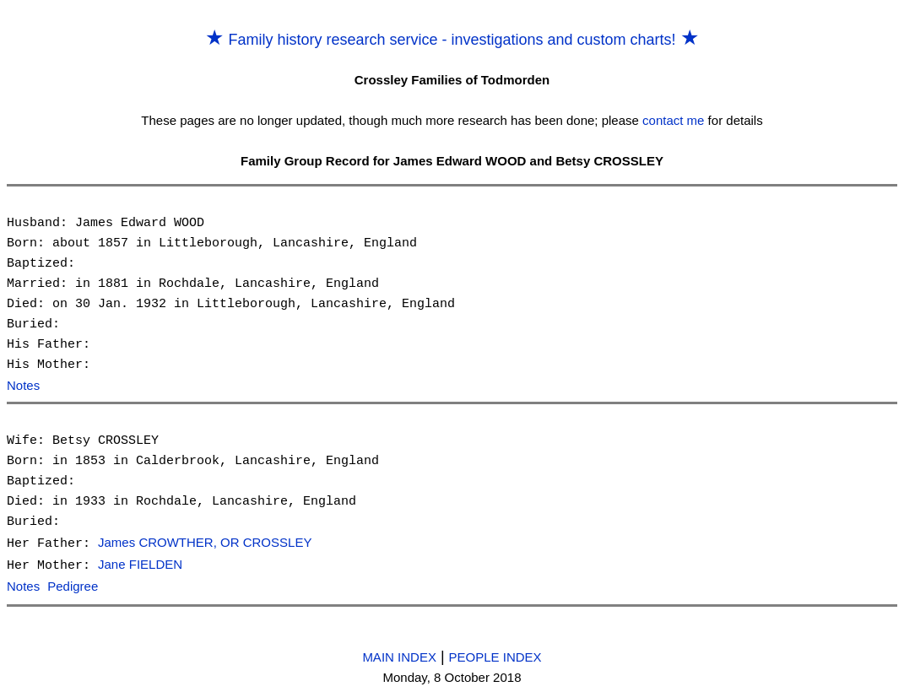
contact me (673, 120)
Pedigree (72, 585)
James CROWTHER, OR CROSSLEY (204, 543)
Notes (23, 385)
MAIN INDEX (399, 654)
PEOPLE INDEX (495, 654)
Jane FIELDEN (140, 564)
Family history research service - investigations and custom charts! (451, 39)
